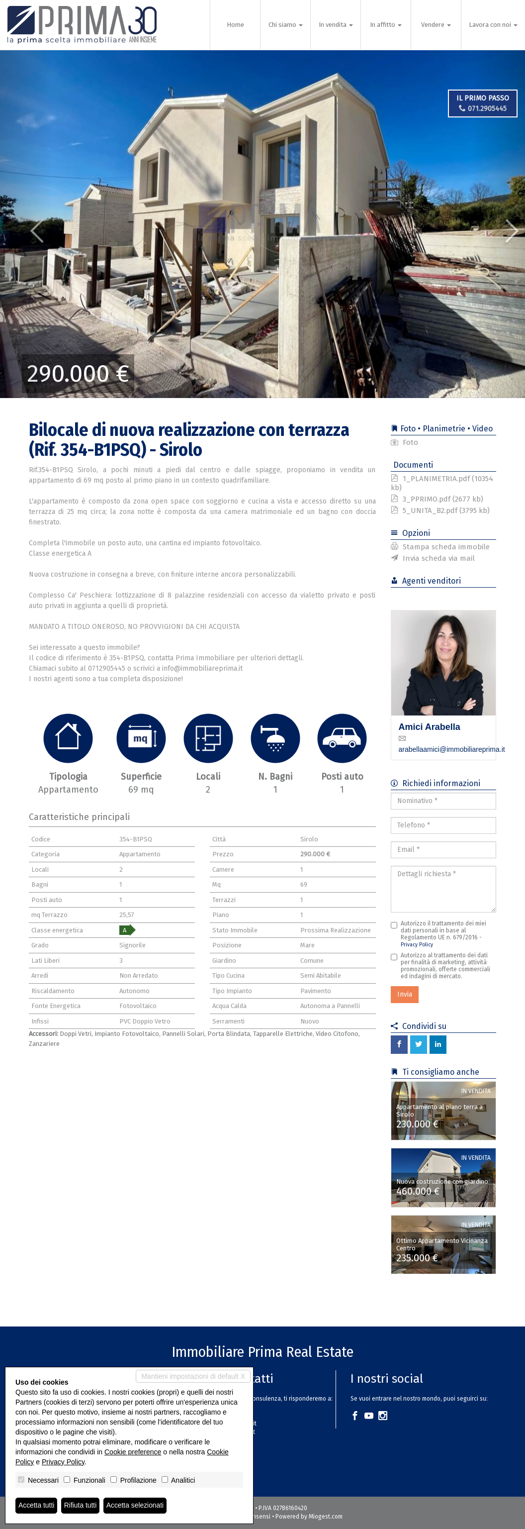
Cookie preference (132, 1452)
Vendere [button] (436, 24)
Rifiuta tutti (81, 1506)
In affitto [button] (386, 24)
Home (235, 24)
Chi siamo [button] (285, 24)
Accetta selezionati (136, 1506)
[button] (26, 224)
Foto (404, 442)
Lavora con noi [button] (493, 24)
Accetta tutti (36, 1506)
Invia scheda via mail (433, 558)
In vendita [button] (336, 24)
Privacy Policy (417, 944)
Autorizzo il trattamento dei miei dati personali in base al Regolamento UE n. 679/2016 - (438, 934)
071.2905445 (483, 108)
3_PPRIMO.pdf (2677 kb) (437, 499)
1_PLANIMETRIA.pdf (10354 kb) (442, 483)
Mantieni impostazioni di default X (193, 1376)
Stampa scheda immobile (440, 546)
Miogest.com (326, 1516)
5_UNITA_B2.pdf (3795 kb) (440, 510)
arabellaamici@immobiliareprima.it (452, 749)
